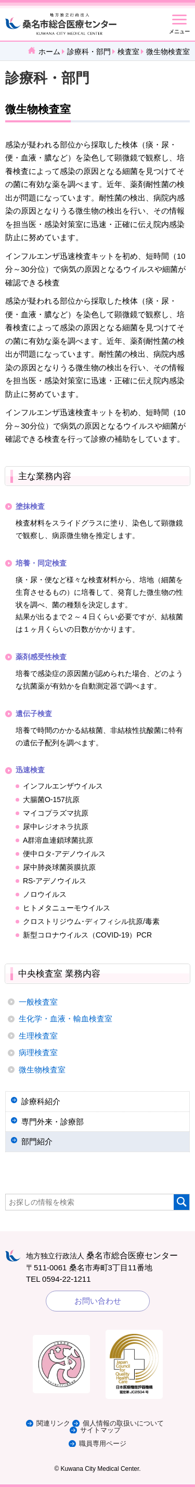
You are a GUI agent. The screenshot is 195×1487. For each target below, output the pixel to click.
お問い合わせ (97, 1300)
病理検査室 (38, 1052)
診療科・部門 (89, 51)
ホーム (49, 51)
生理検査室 (38, 1035)
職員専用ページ (102, 1443)
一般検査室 (38, 1001)
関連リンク (53, 1423)
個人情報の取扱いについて (123, 1423)
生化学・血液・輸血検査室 (65, 1018)
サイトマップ (100, 1430)
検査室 (128, 51)
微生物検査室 (42, 1069)
